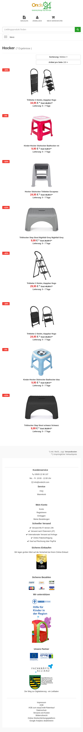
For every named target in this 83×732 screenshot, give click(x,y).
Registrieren (41, 512)
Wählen (58, 57)
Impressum (41, 702)
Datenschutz (41, 710)
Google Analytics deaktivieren (41, 721)
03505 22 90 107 (41, 474)
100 (58, 62)
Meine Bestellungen (41, 519)
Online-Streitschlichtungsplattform (41, 718)
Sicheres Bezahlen (41, 577)
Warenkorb (41, 494)
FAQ (41, 491)
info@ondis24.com (41, 482)
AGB (41, 705)
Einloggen (41, 516)
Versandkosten (71, 452)
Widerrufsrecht (41, 715)
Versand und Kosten (41, 713)
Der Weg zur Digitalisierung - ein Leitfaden (41, 691)
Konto (41, 509)
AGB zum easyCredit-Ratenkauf (41, 708)
